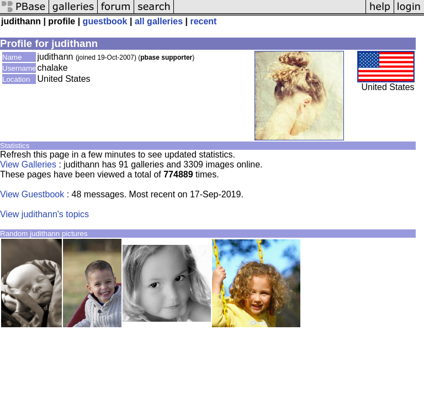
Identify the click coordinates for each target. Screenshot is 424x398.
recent (203, 21)
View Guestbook (32, 194)
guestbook (105, 21)
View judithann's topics (44, 214)
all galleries (159, 21)
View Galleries (28, 164)
